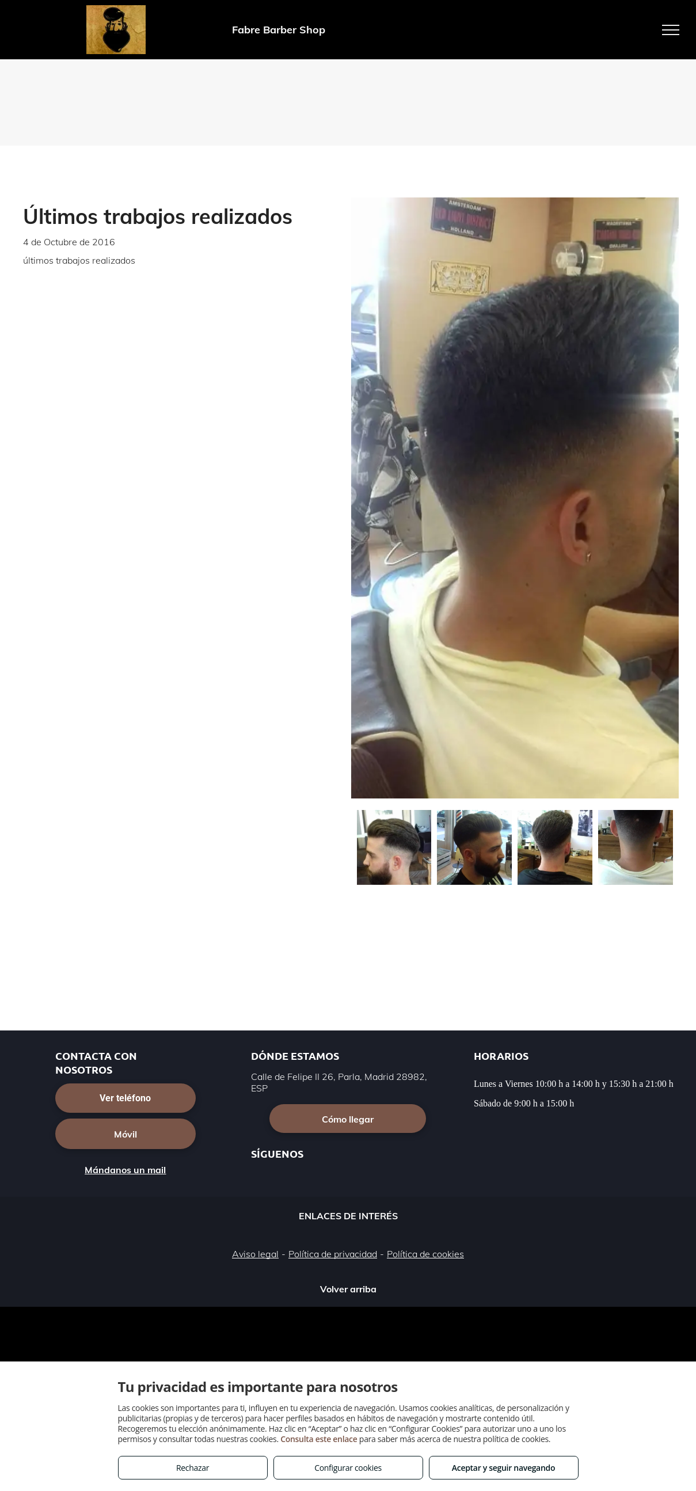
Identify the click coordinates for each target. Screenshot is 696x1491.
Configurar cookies (348, 1467)
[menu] (671, 30)
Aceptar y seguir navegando (503, 1467)
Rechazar (192, 1467)
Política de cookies (425, 1254)
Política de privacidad (332, 1254)
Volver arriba (348, 1289)
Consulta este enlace (318, 1438)
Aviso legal (255, 1254)
